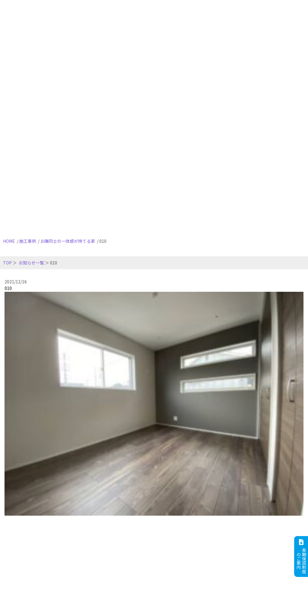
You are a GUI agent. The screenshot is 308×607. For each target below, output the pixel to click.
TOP (7, 263)
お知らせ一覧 (31, 263)
